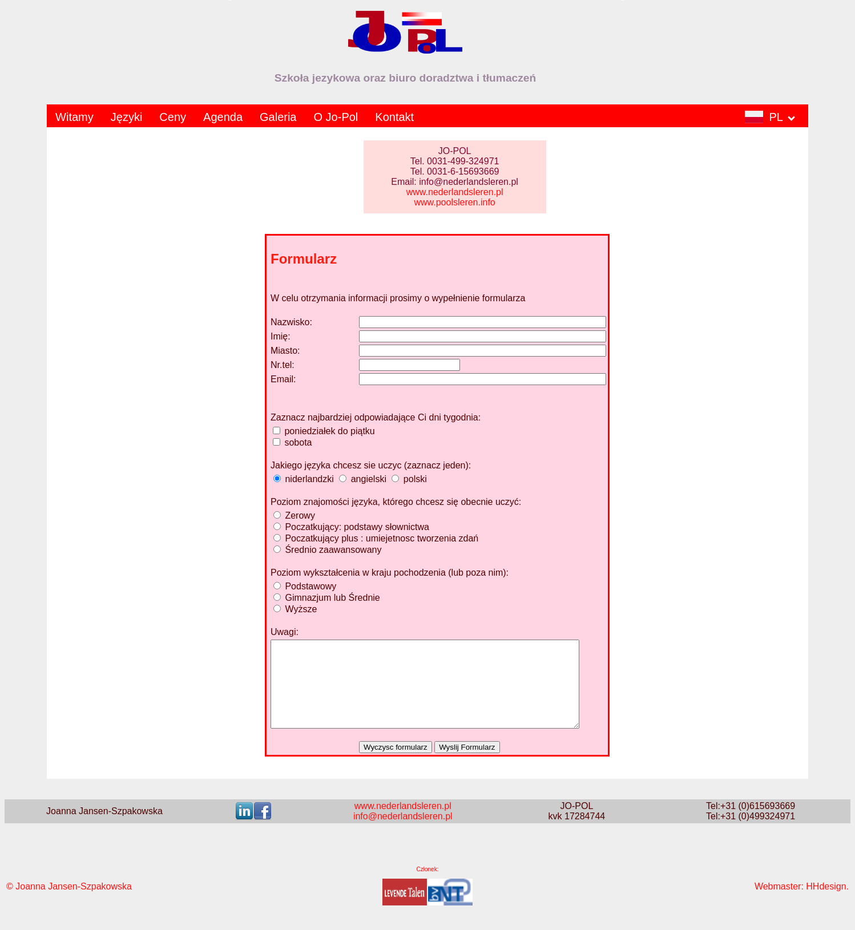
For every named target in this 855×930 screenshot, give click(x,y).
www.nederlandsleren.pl (454, 192)
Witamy (74, 117)
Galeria (278, 117)
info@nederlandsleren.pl (403, 833)
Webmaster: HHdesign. (802, 903)
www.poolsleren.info (454, 202)
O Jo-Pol (336, 117)
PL (769, 117)
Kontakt (394, 117)
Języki (127, 117)
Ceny (172, 117)
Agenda (223, 117)
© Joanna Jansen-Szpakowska (69, 903)
